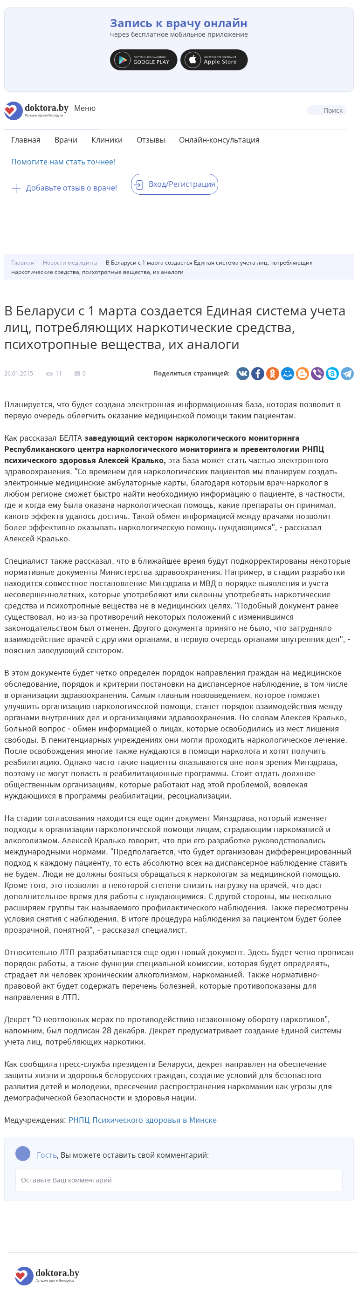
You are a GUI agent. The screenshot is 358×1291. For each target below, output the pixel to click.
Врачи (66, 140)
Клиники (107, 140)
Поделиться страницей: (191, 373)
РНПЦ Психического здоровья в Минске (143, 1120)
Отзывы (151, 140)
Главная (26, 140)
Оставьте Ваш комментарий (179, 1180)
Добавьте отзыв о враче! (64, 188)
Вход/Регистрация (174, 184)
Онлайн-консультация (219, 140)
